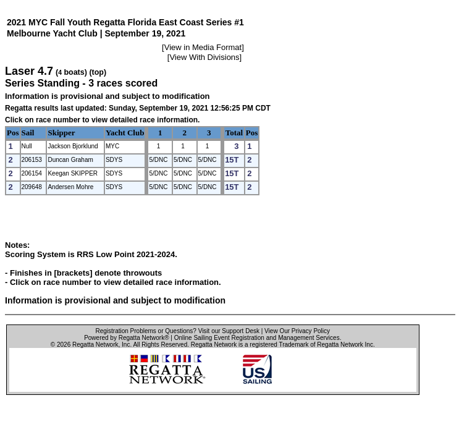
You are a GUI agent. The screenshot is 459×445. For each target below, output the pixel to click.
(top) (97, 72)
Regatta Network (95, 344)
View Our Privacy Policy (297, 331)
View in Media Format (203, 47)
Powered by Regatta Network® (126, 337)
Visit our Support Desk (228, 331)
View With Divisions (204, 57)
